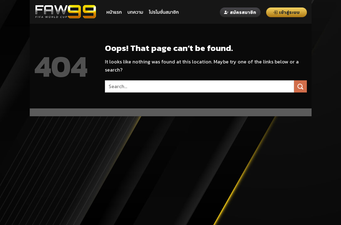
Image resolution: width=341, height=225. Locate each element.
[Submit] (300, 86)
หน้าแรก (114, 12)
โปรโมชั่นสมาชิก (164, 12)
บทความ (135, 12)
